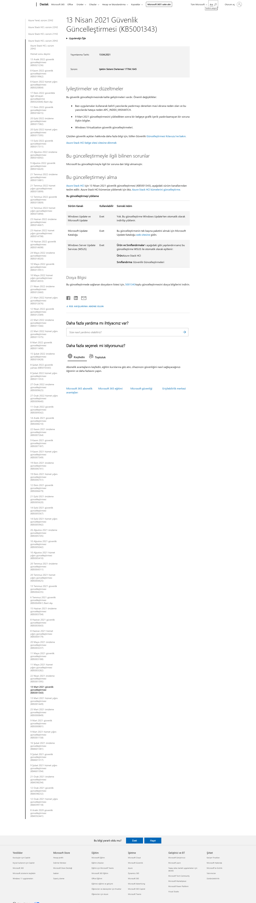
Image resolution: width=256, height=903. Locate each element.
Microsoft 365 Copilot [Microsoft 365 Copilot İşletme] (136, 889)
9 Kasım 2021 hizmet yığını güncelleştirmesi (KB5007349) (43, 454)
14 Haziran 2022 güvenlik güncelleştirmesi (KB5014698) (43, 244)
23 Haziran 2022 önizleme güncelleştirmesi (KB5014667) (43, 222)
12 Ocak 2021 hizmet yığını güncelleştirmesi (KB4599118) (44, 801)
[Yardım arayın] (213, 4)
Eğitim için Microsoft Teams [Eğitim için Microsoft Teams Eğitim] (103, 868)
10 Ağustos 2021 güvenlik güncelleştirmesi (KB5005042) (43, 544)
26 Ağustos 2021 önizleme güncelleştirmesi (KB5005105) (43, 533)
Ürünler (81, 4)
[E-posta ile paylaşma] (82, 297)
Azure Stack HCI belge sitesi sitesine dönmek (91, 142)
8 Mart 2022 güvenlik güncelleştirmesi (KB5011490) (41, 345)
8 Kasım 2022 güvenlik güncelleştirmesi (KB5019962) (41, 73)
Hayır (153, 840)
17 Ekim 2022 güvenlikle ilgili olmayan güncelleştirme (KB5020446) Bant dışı (42, 97)
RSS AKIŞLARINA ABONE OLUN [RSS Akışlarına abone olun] (86, 306)
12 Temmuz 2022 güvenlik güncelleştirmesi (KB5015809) (43, 199)
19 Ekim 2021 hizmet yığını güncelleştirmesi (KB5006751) (43, 477)
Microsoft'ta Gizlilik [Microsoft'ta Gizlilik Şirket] (214, 868)
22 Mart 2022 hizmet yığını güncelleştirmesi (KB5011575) (44, 334)
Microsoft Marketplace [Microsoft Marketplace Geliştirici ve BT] (177, 881)
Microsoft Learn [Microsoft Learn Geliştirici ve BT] (174, 863)
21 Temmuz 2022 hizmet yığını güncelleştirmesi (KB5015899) (42, 188)
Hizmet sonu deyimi (40, 54)
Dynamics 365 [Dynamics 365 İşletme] (133, 873)
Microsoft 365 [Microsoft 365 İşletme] (133, 878)
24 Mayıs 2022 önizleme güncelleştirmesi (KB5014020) (42, 255)
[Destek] (43, 4)
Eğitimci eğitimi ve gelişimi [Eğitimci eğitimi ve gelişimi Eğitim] (102, 883)
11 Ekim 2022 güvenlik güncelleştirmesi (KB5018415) (41, 110)
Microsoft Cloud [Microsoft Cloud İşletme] (134, 857)
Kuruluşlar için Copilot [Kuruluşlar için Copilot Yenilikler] (21, 857)
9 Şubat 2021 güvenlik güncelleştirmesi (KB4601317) (41, 757)
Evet (134, 840)
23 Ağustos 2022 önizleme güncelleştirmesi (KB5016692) (43, 155)
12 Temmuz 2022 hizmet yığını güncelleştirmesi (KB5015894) (42, 210)
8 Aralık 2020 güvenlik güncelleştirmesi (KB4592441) (41, 813)
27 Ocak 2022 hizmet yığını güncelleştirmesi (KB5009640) (44, 398)
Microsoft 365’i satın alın (162, 4)
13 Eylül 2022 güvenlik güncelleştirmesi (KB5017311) (41, 143)
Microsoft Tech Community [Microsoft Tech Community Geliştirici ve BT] (179, 876)
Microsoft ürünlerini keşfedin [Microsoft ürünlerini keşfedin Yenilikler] (24, 873)
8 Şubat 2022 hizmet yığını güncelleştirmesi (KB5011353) (43, 376)
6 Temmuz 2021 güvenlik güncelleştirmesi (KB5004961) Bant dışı (43, 600)
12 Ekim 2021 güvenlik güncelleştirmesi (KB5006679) (41, 488)
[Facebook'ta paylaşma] (68, 297)
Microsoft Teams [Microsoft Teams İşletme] (134, 894)
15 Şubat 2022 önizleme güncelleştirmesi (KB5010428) (42, 356)
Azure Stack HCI (75, 185)
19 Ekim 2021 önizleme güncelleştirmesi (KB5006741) (42, 465)
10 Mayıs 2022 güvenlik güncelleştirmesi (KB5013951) (42, 267)
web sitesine (143, 234)
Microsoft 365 (57, 4)
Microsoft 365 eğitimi (110, 388)
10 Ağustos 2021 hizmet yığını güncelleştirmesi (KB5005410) (42, 555)
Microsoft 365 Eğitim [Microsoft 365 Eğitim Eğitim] (100, 873)
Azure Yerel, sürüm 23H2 (40, 20)
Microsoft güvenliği (141, 388)
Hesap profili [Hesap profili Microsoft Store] (58, 857)
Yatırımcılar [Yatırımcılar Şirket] (211, 873)
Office (71, 4)
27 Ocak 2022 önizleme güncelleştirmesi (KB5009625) (42, 387)
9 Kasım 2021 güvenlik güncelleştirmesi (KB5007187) (41, 443)
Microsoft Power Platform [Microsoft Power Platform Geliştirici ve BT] (178, 886)
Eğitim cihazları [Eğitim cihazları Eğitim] (98, 863)
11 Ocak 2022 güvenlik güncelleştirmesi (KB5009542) (42, 409)
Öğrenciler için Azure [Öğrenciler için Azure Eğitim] (100, 894)
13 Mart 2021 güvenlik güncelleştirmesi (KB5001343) (41, 689)
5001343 (130, 284)
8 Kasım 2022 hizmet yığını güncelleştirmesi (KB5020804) (43, 84)
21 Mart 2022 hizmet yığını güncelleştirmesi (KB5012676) (44, 300)
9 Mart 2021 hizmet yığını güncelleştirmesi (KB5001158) (43, 734)
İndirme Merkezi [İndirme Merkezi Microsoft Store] (59, 863)
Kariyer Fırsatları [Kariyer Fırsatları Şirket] (213, 857)
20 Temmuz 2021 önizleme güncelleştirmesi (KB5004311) (43, 566)
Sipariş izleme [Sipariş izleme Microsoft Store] (58, 878)
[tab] (77, 357)
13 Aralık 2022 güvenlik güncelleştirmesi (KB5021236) (42, 62)
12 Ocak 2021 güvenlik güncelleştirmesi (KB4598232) (42, 790)
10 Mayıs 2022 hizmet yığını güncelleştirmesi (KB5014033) (41, 278)
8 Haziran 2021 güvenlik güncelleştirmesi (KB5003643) (42, 622)
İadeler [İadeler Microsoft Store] (56, 873)
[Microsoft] (24, 4)
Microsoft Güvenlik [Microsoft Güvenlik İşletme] (135, 863)
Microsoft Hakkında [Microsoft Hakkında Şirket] (214, 863)
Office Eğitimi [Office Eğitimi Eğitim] (97, 878)
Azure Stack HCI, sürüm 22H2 (43, 27)
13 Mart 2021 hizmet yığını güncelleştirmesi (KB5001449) (44, 701)
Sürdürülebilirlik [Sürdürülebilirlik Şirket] (213, 878)
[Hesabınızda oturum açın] (233, 4)
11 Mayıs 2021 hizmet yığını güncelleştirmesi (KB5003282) (41, 667)
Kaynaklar (139, 4)
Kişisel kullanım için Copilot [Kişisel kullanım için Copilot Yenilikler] (23, 863)
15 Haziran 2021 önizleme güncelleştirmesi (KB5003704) (43, 611)
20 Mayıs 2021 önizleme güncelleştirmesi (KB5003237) (42, 645)
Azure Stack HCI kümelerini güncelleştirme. (156, 189)
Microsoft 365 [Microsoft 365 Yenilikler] (18, 868)
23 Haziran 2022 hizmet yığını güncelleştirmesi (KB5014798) (42, 233)
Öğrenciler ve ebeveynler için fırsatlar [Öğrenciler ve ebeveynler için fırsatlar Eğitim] (106, 889)
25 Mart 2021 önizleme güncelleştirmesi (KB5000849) (42, 712)
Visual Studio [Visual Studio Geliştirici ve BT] (173, 891)
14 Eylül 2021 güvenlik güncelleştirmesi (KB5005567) (41, 510)
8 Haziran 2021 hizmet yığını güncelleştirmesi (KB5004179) (41, 634)
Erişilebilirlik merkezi (174, 388)
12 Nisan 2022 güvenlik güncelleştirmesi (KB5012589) (42, 311)
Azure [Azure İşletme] (130, 868)
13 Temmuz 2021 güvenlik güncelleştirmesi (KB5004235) (43, 589)
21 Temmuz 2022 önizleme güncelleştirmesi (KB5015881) (43, 177)
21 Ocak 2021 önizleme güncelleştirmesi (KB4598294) (42, 779)
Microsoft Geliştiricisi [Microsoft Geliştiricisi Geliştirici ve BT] (176, 857)
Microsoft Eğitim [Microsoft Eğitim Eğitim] (98, 857)
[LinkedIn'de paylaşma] (74, 297)
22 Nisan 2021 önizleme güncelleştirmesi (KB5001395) (42, 678)
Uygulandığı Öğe (77, 38)
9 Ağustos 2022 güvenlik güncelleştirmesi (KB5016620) (42, 166)
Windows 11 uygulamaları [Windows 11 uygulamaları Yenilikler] (23, 878)
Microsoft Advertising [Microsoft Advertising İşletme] (136, 883)
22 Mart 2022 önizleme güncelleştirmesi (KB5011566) (42, 323)
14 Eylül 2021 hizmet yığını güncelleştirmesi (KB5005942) (43, 521)
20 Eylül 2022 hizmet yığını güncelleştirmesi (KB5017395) (43, 132)
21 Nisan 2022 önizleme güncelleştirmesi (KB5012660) (42, 289)
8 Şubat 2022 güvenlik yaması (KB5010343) (41, 366)
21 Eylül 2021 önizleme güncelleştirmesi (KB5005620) (42, 499)
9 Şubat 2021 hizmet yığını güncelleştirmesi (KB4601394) (43, 768)
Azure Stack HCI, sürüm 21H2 (43, 33)
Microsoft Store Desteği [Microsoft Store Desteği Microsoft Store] (62, 868)
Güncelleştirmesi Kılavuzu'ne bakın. (166, 136)
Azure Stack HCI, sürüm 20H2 (43, 40)
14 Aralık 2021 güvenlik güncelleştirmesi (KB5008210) (42, 421)
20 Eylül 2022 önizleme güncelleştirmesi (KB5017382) (42, 121)
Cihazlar (95, 4)
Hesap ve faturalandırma (116, 4)
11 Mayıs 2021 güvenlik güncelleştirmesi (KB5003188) (42, 656)
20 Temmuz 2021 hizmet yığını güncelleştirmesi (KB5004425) (42, 577)
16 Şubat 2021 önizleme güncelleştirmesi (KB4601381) (42, 746)
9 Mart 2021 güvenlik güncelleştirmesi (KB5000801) (41, 723)
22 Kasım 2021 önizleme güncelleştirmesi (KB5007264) (42, 432)
